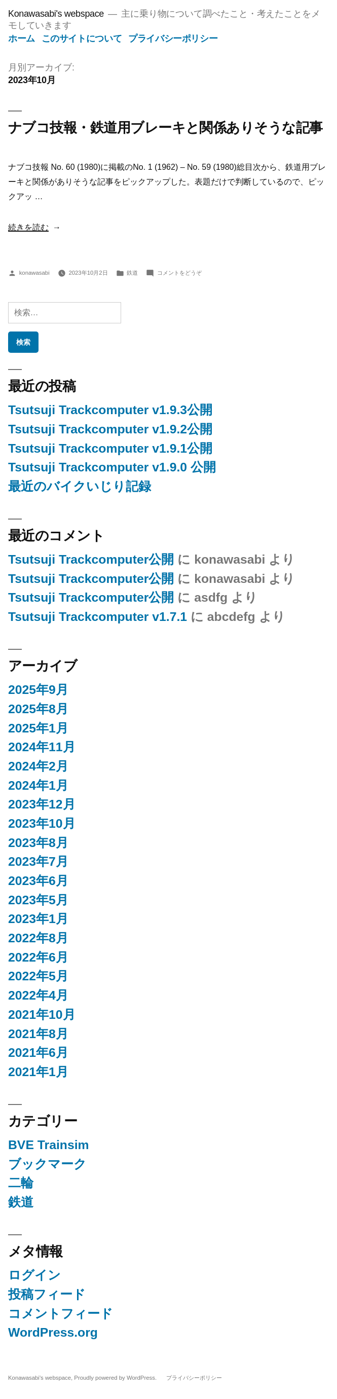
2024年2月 (38, 766)
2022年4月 (38, 995)
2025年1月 (38, 728)
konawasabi (34, 273)
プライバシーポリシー (172, 38)
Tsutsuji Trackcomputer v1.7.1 (97, 616)
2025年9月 (38, 689)
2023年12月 (42, 804)
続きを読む (28, 227)
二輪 (20, 1183)
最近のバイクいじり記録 (79, 486)
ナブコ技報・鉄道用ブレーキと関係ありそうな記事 (165, 127)
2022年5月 (38, 976)
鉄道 (132, 273)
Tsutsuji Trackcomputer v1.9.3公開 (110, 410)
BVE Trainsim (48, 1145)
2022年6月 (38, 957)
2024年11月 (42, 747)
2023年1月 (38, 919)
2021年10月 (42, 1014)
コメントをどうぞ (179, 273)
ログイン (34, 1275)
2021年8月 (38, 1034)
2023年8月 (38, 843)
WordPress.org (53, 1332)
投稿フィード (47, 1294)
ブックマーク (47, 1164)
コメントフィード (60, 1313)
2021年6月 (38, 1052)
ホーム (21, 38)
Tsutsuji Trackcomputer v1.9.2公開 (110, 429)
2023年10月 (42, 823)
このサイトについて (82, 38)
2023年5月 (38, 900)
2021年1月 (38, 1072)
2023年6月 (38, 881)
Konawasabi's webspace (56, 14)
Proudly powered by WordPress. (116, 1378)
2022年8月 (38, 938)
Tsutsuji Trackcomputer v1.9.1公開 (110, 448)
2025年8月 (38, 709)
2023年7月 (38, 861)
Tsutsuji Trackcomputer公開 (91, 559)
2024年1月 (38, 785)
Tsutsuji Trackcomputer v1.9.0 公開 (112, 467)
